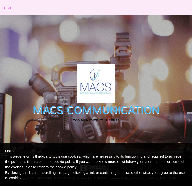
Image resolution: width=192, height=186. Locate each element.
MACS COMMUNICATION (96, 110)
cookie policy (66, 167)
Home (7, 8)
